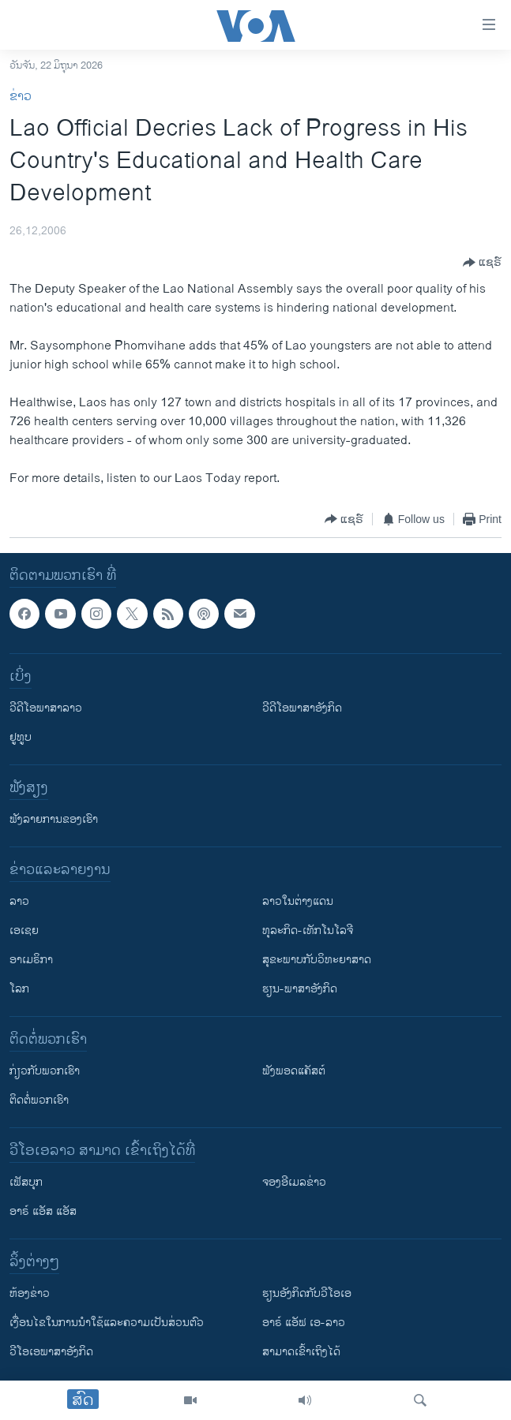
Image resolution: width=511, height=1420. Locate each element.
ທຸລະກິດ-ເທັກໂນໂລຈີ (307, 930)
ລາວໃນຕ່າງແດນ (297, 901)
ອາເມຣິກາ (31, 959)
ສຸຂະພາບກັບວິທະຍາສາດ (316, 959)
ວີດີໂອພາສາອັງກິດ (302, 708)
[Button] (482, 262)
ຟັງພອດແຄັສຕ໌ (293, 1071)
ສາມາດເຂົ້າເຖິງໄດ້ (301, 1351)
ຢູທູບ (20, 737)
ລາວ (19, 901)
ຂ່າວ (20, 96)
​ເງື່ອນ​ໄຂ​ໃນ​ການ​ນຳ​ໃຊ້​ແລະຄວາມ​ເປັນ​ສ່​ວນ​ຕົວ (106, 1322)
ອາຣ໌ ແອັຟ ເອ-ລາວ (303, 1322)
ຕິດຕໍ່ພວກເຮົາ (39, 1100)
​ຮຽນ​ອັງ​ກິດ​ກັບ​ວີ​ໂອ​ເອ (306, 1293)
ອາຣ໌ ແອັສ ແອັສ (43, 1211)
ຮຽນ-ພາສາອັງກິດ (299, 989)
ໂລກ (19, 989)
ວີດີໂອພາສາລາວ (45, 708)
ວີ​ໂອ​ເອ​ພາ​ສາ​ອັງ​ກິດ (51, 1351)
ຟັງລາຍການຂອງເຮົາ (53, 819)
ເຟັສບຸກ (26, 1182)
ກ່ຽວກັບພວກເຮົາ (44, 1071)
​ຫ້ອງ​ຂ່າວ (29, 1293)
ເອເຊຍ (24, 930)
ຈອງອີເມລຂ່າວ (294, 1182)
